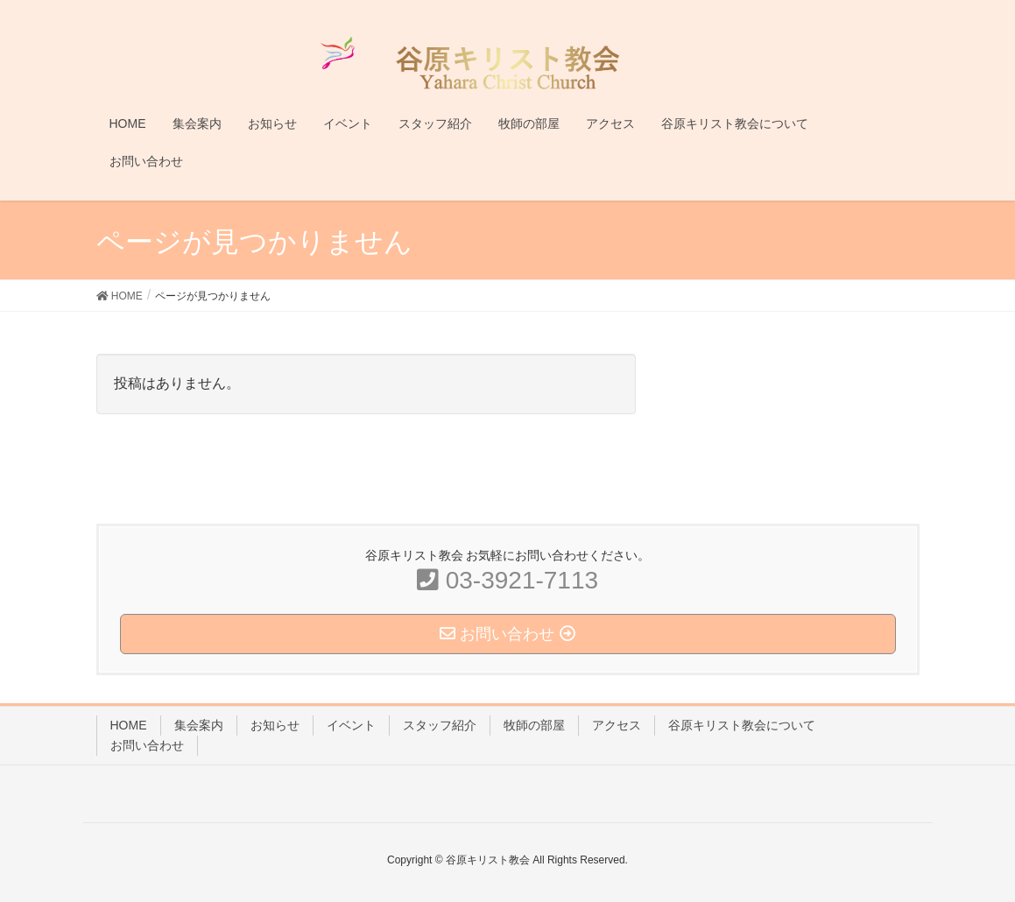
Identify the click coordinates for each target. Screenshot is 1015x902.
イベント (351, 725)
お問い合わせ (147, 745)
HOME (128, 725)
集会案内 (198, 725)
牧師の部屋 (534, 725)
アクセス (616, 725)
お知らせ (275, 725)
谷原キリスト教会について (741, 725)
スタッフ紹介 (439, 725)
